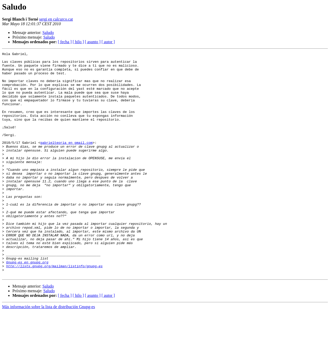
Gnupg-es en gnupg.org (27, 304)
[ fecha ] (64, 42)
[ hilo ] (78, 42)
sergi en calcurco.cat (56, 19)
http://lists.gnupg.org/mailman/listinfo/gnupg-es (54, 309)
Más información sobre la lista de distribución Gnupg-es (48, 351)
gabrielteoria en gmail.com (66, 161)
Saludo (48, 32)
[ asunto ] (92, 42)
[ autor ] (108, 42)
